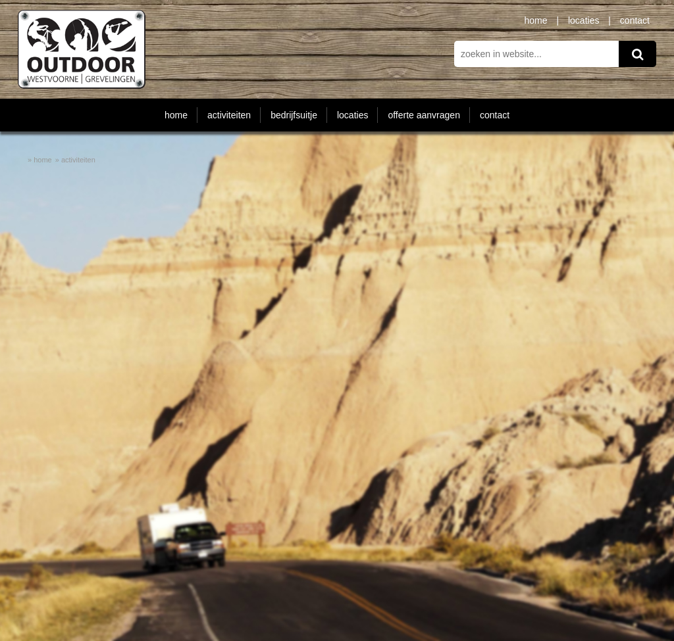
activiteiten (229, 115)
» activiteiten (75, 160)
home (536, 20)
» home (40, 160)
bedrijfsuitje (294, 115)
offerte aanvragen (424, 115)
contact (635, 20)
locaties (583, 20)
